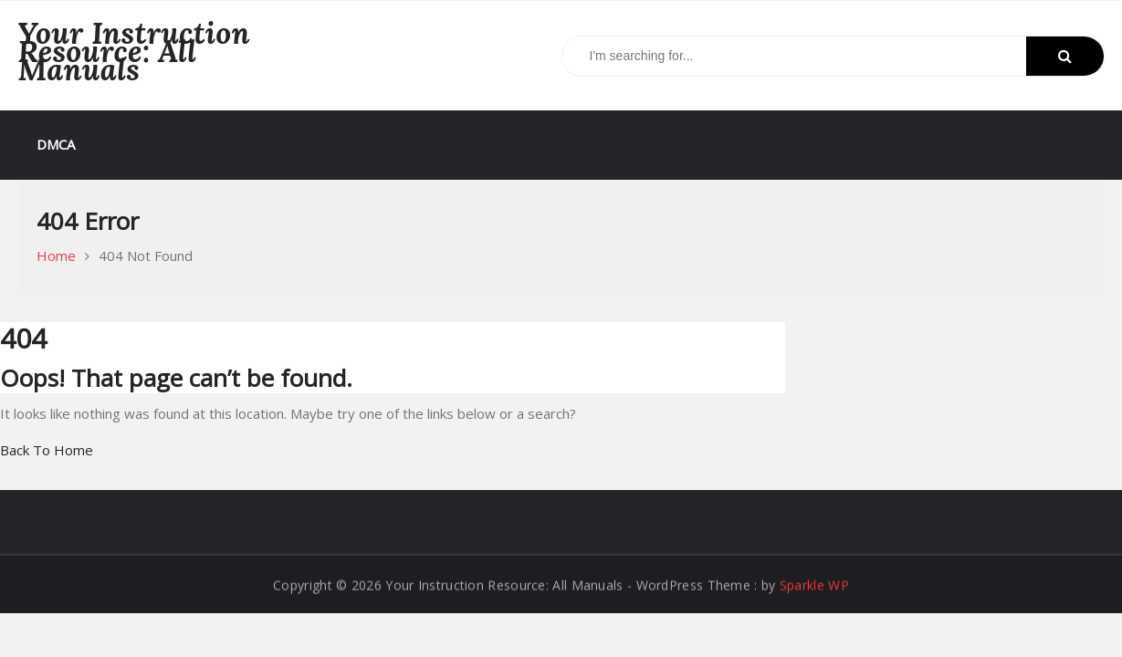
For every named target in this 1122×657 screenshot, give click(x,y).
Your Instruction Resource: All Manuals (134, 51)
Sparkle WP (814, 585)
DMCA (56, 144)
